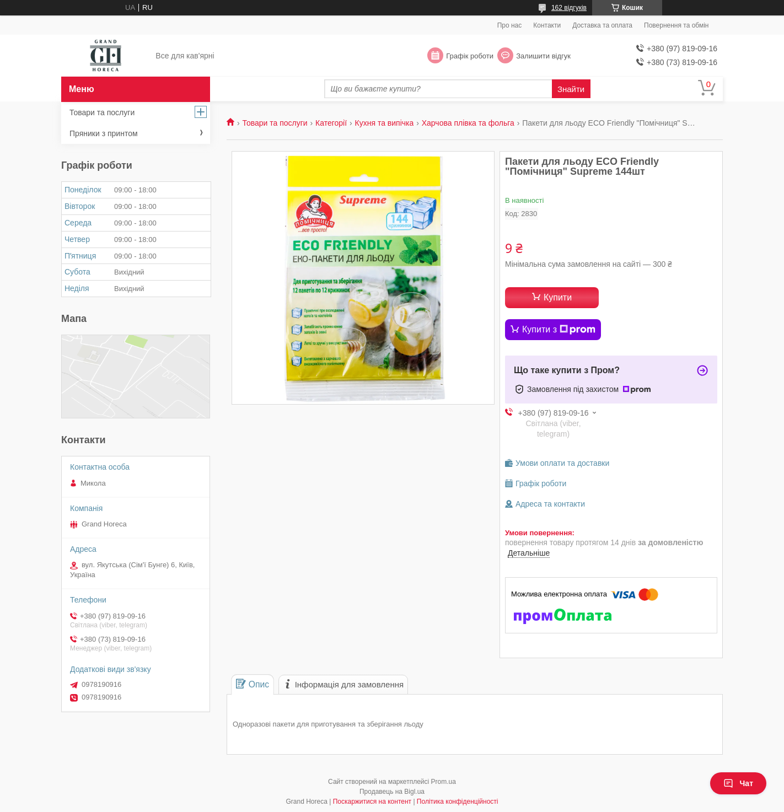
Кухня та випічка (384, 123)
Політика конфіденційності (457, 801)
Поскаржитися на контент (372, 801)
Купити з (558, 330)
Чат (738, 783)
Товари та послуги (274, 123)
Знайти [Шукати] (570, 89)
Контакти (547, 25)
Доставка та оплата (602, 25)
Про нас (509, 25)
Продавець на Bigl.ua (392, 791)
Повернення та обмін (676, 25)
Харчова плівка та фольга (468, 123)
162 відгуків (569, 8)
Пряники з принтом (103, 133)
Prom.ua (443, 782)
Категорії (331, 123)
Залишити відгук (543, 56)
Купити (558, 297)
